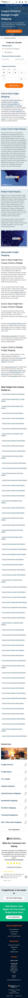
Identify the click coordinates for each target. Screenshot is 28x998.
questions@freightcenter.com (14, 979)
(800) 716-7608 (14, 960)
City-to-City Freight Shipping (14, 898)
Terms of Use (18, 995)
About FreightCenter (14, 929)
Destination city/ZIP (19, 59)
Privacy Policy (9, 995)
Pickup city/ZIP (5, 59)
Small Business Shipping (11, 793)
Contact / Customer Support (14, 936)
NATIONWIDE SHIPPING (10, 38)
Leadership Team (14, 931)
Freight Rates (6, 772)
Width (9, 69)
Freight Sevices (7, 765)
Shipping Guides (14, 951)
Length (3, 69)
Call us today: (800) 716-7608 (14, 5)
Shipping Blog (14, 947)
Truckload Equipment (9, 815)
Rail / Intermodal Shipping (11, 822)
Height (14, 69)
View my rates (14, 85)
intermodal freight (12, 104)
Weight (3, 75)
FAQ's (14, 949)
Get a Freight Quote (14, 31)
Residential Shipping (9, 801)
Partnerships (14, 933)
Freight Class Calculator (14, 945)
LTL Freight (5, 779)
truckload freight (9, 106)
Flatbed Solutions (8, 786)
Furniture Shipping (8, 808)
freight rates (19, 111)
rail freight (19, 106)
